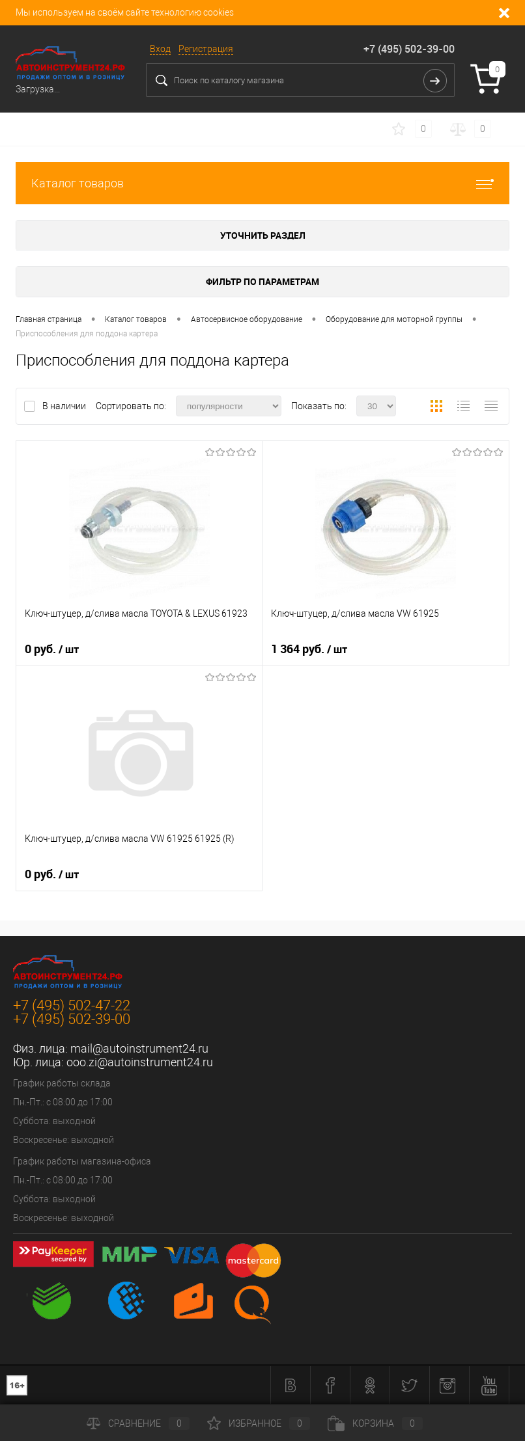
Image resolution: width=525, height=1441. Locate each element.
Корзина (375, 1423)
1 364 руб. (309, 649)
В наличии (65, 406)
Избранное (258, 1423)
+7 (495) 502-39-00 (409, 49)
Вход (160, 49)
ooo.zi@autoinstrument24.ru (139, 1062)
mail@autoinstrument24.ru (139, 1048)
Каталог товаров (262, 183)
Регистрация (205, 49)
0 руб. (52, 649)
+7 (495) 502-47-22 (71, 1005)
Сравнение (138, 1423)
